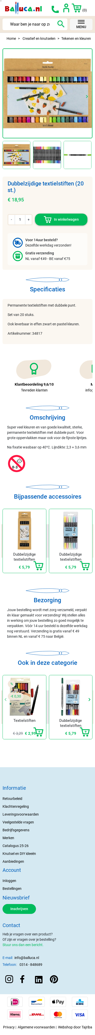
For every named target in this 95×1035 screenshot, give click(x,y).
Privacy (9, 1027)
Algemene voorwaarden (36, 1027)
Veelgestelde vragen (18, 822)
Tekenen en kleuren (76, 38)
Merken (8, 838)
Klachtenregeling (16, 806)
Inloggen (9, 881)
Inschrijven (19, 909)
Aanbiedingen (13, 861)
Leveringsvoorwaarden (21, 814)
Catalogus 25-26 (16, 846)
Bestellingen (12, 889)
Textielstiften (24, 720)
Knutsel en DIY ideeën (19, 854)
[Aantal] (20, 219)
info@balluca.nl (26, 958)
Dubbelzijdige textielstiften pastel (70, 559)
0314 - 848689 (31, 965)
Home (11, 38)
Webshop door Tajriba (75, 1027)
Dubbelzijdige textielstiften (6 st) (70, 725)
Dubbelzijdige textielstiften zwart (24, 559)
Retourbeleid (12, 799)
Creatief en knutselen (39, 38)
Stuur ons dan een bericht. (23, 945)
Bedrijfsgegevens (16, 830)
